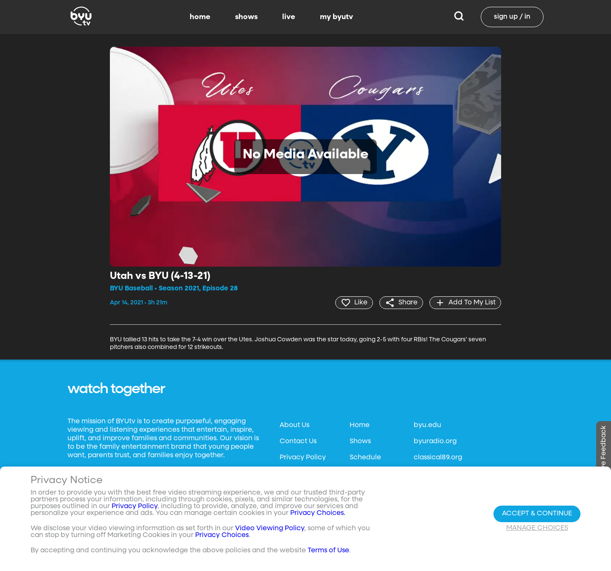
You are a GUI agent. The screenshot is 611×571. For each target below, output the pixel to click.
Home (360, 425)
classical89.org (438, 457)
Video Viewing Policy (269, 528)
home (200, 17)
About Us (294, 425)
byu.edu (427, 425)
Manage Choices (537, 528)
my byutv (336, 17)
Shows (360, 441)
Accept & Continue (537, 513)
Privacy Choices (222, 535)
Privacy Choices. (317, 513)
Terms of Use (328, 550)
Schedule (365, 457)
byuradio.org (435, 441)
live (288, 17)
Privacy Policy (303, 457)
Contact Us (298, 441)
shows (246, 17)
